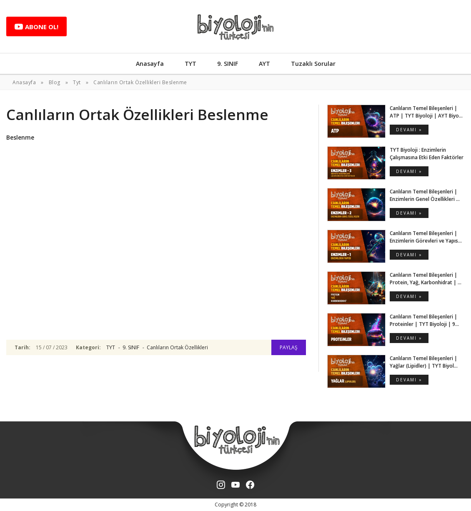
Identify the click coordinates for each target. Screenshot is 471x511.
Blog (54, 82)
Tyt (77, 82)
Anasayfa (150, 64)
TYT (190, 64)
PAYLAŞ (289, 347)
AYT (264, 64)
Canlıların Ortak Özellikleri (177, 347)
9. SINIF (227, 64)
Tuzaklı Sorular (313, 64)
